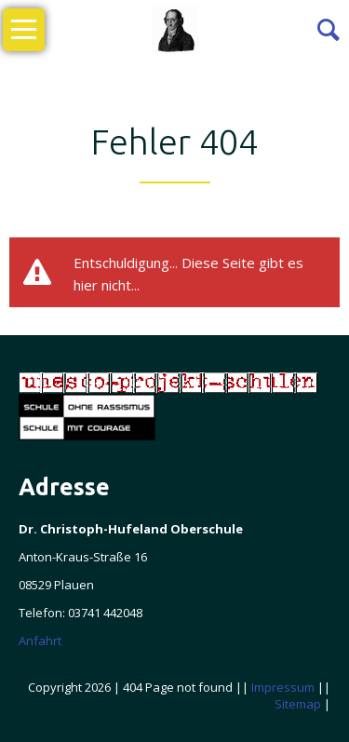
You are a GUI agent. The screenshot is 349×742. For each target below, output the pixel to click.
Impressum (283, 687)
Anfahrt (40, 640)
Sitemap (298, 703)
